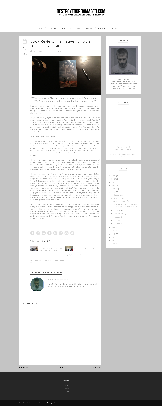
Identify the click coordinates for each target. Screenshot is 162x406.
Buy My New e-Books (73, 255)
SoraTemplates (35, 403)
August (117, 217)
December (118, 195)
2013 (113, 234)
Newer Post (24, 367)
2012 (113, 237)
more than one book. (57, 286)
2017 (113, 189)
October (117, 210)
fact (66, 386)
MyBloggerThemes (52, 403)
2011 (113, 240)
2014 (113, 231)
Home (60, 367)
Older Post (96, 367)
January (117, 223)
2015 (113, 227)
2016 (113, 192)
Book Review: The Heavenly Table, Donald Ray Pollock (61, 43)
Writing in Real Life (121, 201)
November (118, 198)
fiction (67, 389)
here (116, 88)
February (118, 220)
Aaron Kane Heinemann (42, 51)
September (119, 214)
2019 (113, 182)
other (67, 391)
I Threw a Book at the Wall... (85, 248)
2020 (113, 179)
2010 (113, 244)
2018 (113, 185)
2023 (113, 176)
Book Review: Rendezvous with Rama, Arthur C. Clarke (52, 249)
